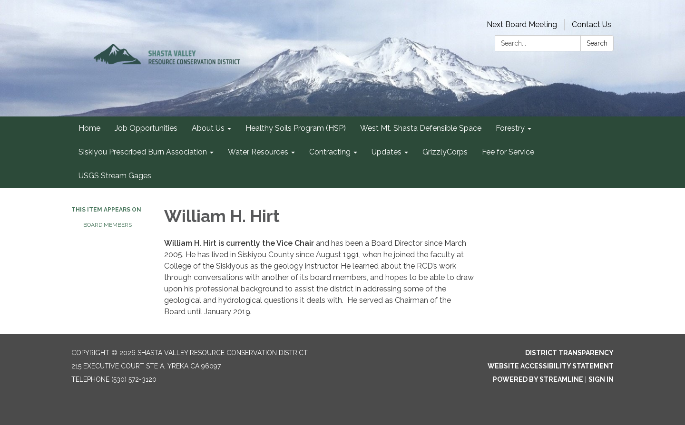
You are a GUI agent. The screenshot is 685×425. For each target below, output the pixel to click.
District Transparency (569, 353)
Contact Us (591, 24)
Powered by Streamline (538, 379)
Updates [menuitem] (386, 151)
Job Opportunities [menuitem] (146, 128)
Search (597, 43)
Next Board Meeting (522, 24)
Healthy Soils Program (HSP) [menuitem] (295, 128)
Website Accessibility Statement (551, 366)
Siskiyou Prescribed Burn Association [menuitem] (142, 151)
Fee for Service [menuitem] (508, 151)
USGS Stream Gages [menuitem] (114, 175)
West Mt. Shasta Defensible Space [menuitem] (420, 128)
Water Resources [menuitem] (258, 151)
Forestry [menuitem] (510, 128)
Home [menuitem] (89, 128)
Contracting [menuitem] (330, 151)
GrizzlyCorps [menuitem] (445, 151)
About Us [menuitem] (208, 128)
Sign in (601, 379)
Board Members (107, 225)
